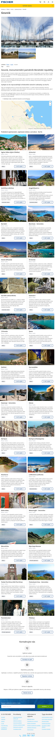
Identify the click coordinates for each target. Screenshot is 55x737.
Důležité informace (31, 727)
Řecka (45, 80)
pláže (39, 73)
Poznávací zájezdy (46, 729)
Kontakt (3, 717)
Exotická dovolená (46, 723)
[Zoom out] (50, 105)
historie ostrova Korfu (23, 74)
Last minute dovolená (47, 719)
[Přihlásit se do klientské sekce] (48, 2)
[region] (26, 115)
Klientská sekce (30, 719)
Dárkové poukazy (17, 721)
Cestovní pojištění (17, 723)
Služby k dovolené (31, 723)
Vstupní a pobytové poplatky (33, 725)
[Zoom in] (50, 102)
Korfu (12, 64)
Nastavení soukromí (18, 727)
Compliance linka (17, 729)
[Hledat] (44, 2)
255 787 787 (28, 735)
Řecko (7, 64)
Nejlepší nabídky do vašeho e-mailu (10, 703)
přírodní (10, 93)
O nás (2, 723)
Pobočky (3, 719)
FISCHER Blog (4, 725)
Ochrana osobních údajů (19, 725)
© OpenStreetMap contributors (45, 128)
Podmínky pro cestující (32, 721)
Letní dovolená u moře (47, 717)
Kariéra (2, 721)
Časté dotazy (30, 729)
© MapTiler (30, 128)
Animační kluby (45, 721)
